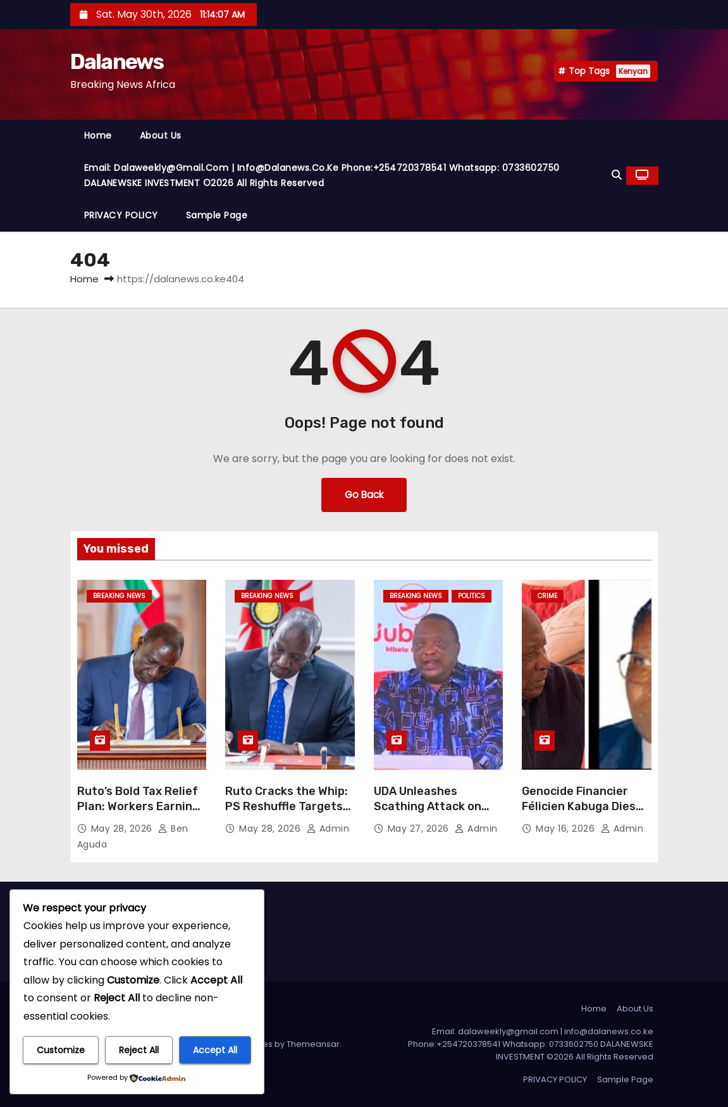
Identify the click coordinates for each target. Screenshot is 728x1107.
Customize (61, 1050)
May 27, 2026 (420, 828)
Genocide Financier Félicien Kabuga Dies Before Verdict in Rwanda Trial (579, 814)
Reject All (139, 1050)
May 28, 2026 (123, 828)
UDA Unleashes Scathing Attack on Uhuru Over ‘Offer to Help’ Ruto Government (438, 814)
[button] (617, 175)
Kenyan (633, 71)
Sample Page (217, 215)
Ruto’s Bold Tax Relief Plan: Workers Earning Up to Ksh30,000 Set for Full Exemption (138, 814)
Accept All (215, 1050)
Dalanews (116, 62)
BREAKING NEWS (119, 596)
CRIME (547, 596)
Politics (471, 596)
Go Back (364, 494)
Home (98, 135)
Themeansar (313, 1044)
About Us (161, 135)
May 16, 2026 (567, 828)
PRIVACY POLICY (121, 215)
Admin (328, 828)
